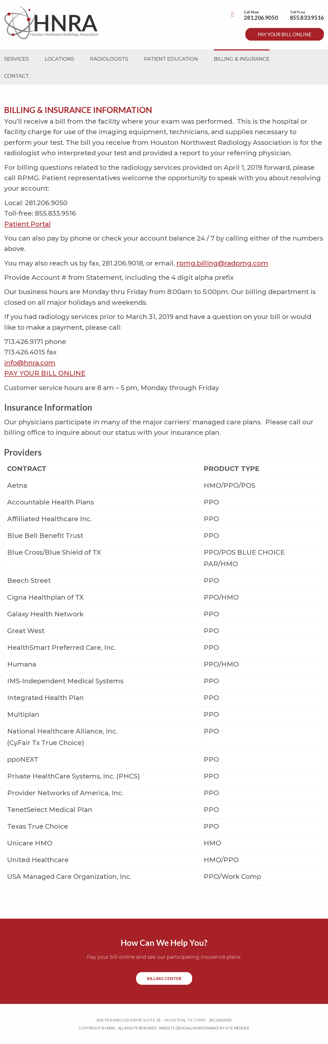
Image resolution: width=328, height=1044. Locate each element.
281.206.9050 (261, 17)
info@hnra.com (29, 363)
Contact (16, 76)
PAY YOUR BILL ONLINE (44, 373)
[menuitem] (16, 58)
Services (16, 59)
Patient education (171, 59)
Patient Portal (27, 224)
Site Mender (237, 1028)
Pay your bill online (285, 34)
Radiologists (109, 59)
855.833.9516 (307, 17)
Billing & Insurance (242, 59)
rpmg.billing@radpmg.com (222, 263)
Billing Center (164, 978)
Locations (59, 59)
